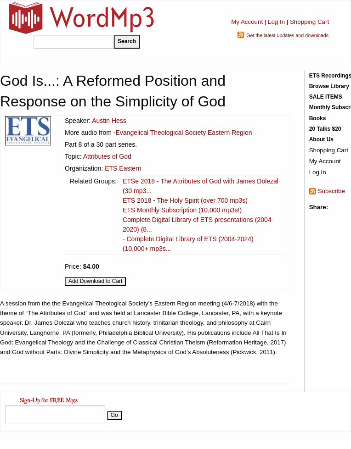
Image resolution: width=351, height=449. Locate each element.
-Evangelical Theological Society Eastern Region (182, 132)
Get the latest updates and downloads (287, 35)
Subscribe (331, 191)
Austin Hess (109, 120)
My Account (247, 21)
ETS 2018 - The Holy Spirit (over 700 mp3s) (185, 200)
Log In (276, 21)
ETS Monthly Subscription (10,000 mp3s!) (182, 210)
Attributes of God (107, 156)
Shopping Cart (309, 21)
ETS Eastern (123, 168)
